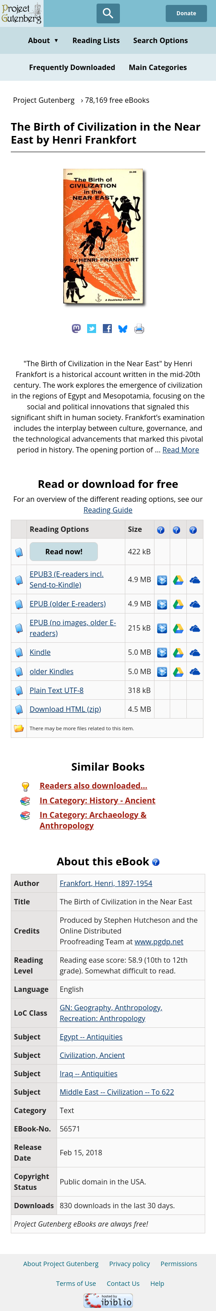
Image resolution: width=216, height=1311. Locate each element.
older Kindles (52, 671)
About (43, 40)
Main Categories (158, 67)
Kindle (40, 652)
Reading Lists (96, 40)
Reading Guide (108, 510)
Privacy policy (129, 1263)
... (177, 450)
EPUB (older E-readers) (68, 604)
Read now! (64, 552)
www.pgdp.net (159, 942)
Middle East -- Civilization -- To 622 (117, 1092)
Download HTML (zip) (65, 709)
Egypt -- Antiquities (91, 1037)
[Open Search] (108, 13)
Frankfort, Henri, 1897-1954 (106, 883)
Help (157, 1283)
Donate (186, 13)
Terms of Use (76, 1283)
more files (75, 728)
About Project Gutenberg (61, 1263)
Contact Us (123, 1283)
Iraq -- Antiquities (89, 1074)
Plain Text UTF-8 (57, 690)
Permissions (179, 1263)
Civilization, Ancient (92, 1055)
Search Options (160, 40)
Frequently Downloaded (72, 67)
